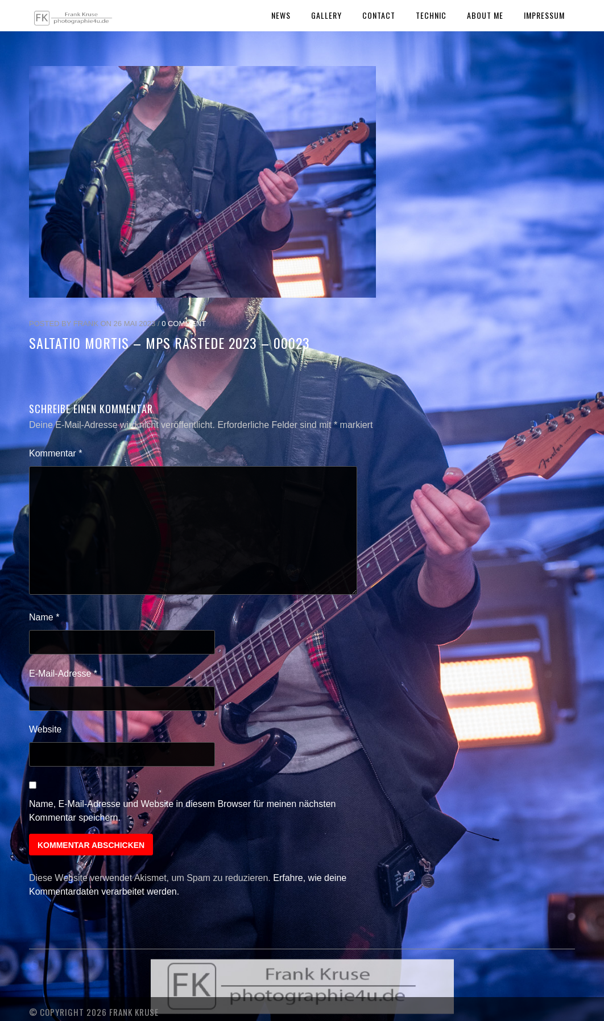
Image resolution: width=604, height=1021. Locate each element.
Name (44, 617)
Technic (431, 15)
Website (45, 729)
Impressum (544, 15)
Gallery (326, 15)
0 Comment (184, 323)
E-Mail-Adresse (63, 673)
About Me (485, 15)
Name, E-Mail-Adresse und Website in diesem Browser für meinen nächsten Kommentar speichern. (182, 810)
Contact (378, 15)
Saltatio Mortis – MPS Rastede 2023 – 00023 (169, 342)
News (281, 15)
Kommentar (55, 453)
